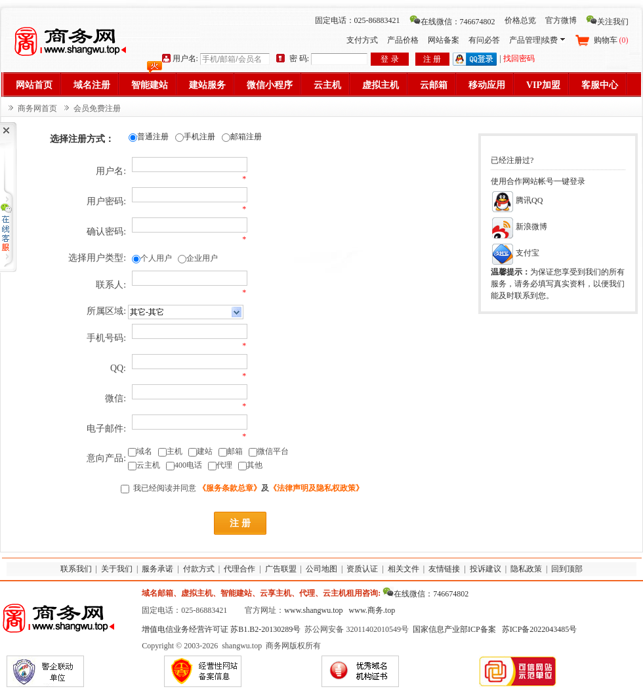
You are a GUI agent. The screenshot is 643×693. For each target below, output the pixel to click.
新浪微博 (519, 226)
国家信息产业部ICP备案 (454, 629)
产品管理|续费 (536, 40)
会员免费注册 (97, 108)
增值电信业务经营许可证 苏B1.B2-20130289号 (221, 629)
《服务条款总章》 (229, 488)
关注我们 (607, 21)
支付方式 (362, 40)
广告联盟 (281, 568)
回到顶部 (567, 568)
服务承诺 (157, 568)
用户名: (111, 171)
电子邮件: (106, 429)
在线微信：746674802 (452, 21)
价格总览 (520, 20)
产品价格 (403, 40)
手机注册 (199, 136)
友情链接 (444, 568)
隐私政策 (526, 568)
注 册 (432, 59)
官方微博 (561, 20)
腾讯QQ (517, 200)
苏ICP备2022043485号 (539, 629)
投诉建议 (485, 568)
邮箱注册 (246, 136)
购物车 (611, 40)
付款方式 (199, 568)
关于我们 (117, 568)
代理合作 (239, 568)
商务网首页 (37, 108)
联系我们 (76, 568)
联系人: (111, 285)
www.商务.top (372, 610)
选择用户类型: (97, 258)
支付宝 (515, 252)
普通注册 (153, 136)
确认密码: (106, 231)
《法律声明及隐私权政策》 (316, 488)
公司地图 (321, 568)
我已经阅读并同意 (164, 488)
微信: (115, 398)
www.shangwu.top (313, 610)
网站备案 (443, 40)
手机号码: (106, 338)
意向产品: (106, 458)
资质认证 (362, 568)
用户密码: (106, 201)
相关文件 (403, 568)
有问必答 (484, 40)
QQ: (118, 368)
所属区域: (106, 311)
